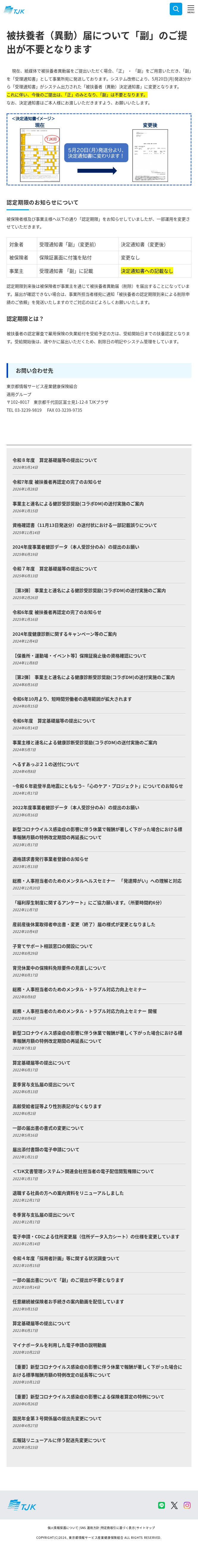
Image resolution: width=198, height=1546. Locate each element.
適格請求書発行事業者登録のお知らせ (50, 859)
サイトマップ (145, 1527)
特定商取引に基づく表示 (118, 1527)
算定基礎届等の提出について (42, 1062)
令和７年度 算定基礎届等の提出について (55, 568)
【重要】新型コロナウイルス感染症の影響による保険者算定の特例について (88, 1396)
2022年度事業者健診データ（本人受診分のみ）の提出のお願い (76, 807)
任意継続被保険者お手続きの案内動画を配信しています (68, 1301)
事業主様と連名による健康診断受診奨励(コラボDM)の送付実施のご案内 (85, 742)
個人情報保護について (63, 1527)
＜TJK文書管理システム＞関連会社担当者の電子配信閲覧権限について (83, 1171)
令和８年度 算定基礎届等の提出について (55, 460)
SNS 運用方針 (89, 1527)
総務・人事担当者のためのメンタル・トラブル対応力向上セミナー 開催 (85, 1011)
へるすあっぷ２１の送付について (46, 764)
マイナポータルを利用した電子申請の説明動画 (59, 1345)
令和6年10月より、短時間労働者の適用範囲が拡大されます (72, 699)
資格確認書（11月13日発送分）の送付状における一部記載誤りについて (85, 525)
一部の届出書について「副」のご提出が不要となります (68, 1280)
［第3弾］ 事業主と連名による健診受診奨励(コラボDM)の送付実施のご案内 (89, 590)
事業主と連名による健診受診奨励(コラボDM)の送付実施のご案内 (78, 503)
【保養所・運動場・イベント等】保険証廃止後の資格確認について (79, 655)
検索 (176, 9)
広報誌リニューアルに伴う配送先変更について (59, 1440)
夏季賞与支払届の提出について (44, 1084)
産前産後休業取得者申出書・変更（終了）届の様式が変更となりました (84, 924)
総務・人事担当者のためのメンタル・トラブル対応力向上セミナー (79, 989)
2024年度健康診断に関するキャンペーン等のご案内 (65, 634)
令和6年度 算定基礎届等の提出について (54, 720)
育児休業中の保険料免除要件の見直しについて (59, 968)
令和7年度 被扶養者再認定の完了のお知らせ (57, 482)
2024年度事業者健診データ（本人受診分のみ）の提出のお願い (76, 547)
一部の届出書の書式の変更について (48, 1128)
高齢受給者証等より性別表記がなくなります (57, 1106)
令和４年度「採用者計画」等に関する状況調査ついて (66, 1258)
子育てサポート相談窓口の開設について (53, 946)
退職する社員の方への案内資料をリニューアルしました (68, 1193)
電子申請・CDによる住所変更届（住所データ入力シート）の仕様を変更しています (96, 1236)
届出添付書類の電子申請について (46, 1149)
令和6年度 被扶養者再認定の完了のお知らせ (57, 612)
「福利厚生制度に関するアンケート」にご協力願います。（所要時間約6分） (88, 902)
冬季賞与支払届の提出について (44, 1214)
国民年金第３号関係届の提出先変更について (57, 1418)
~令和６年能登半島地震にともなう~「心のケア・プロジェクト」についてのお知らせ (98, 786)
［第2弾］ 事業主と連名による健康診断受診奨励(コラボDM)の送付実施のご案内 (93, 677)
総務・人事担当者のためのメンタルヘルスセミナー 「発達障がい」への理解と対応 (97, 881)
